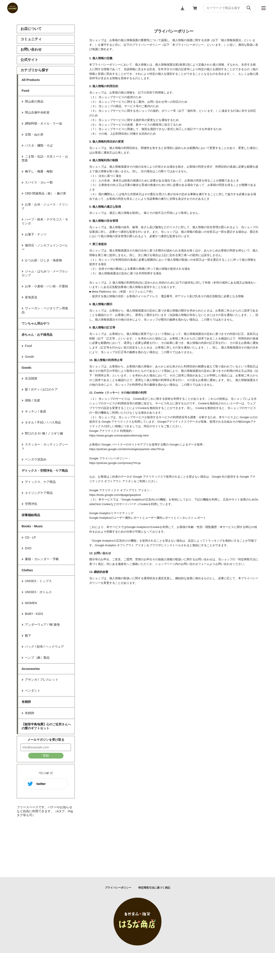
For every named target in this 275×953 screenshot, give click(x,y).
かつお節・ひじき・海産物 (43, 260)
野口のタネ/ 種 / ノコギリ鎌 (44, 433)
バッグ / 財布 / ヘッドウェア (44, 646)
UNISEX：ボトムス (38, 592)
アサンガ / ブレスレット (41, 679)
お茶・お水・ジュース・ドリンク (45, 206)
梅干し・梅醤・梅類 (39, 171)
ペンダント (32, 690)
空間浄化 (31, 504)
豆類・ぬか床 (34, 134)
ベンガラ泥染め (35, 459)
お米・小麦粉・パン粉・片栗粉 (46, 286)
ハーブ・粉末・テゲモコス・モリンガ (45, 221)
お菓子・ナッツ (35, 234)
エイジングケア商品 (39, 493)
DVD (28, 548)
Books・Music (32, 526)
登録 (46, 755)
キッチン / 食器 (35, 411)
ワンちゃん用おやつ (35, 323)
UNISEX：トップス (38, 581)
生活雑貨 (31, 378)
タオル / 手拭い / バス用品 (43, 422)
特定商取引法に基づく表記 (154, 887)
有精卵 (26, 702)
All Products (31, 80)
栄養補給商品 (31, 515)
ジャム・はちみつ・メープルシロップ (45, 273)
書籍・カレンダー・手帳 (42, 559)
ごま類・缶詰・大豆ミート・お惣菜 (45, 158)
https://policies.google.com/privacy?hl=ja (115, 463)
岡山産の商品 (34, 101)
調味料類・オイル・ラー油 (43, 123)
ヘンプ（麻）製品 (37, 657)
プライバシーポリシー (118, 887)
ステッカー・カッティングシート (45, 446)
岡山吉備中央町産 (37, 112)
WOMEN (31, 603)
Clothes (27, 570)
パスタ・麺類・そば (39, 145)
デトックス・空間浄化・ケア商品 (45, 470)
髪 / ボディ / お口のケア (41, 389)
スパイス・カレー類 (39, 182)
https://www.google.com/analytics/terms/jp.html (119, 435)
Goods (29, 356)
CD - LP (30, 537)
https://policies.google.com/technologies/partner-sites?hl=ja (126, 449)
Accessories (31, 669)
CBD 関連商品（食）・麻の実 (45, 193)
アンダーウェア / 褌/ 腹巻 (42, 624)
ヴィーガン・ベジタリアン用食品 (45, 310)
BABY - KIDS (34, 614)
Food (25, 90)
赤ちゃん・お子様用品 (37, 334)
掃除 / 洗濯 (32, 400)
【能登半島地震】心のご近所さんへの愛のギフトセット (46, 726)
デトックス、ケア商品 (40, 482)
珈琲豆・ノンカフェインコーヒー (45, 247)
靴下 (28, 635)
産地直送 (31, 297)
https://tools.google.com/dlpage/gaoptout (115, 495)
